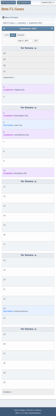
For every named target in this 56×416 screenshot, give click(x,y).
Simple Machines (35, 413)
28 (4, 53)
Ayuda (16, 410)
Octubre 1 (7, 392)
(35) (20, 173)
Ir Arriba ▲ (38, 410)
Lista (6, 35)
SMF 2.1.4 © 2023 (21, 413)
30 (4, 65)
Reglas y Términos (26, 410)
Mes (13, 35)
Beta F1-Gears (12, 9)
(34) (21, 116)
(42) (19, 90)
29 (4, 59)
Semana (20, 35)
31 (4, 71)
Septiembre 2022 (28, 28)
